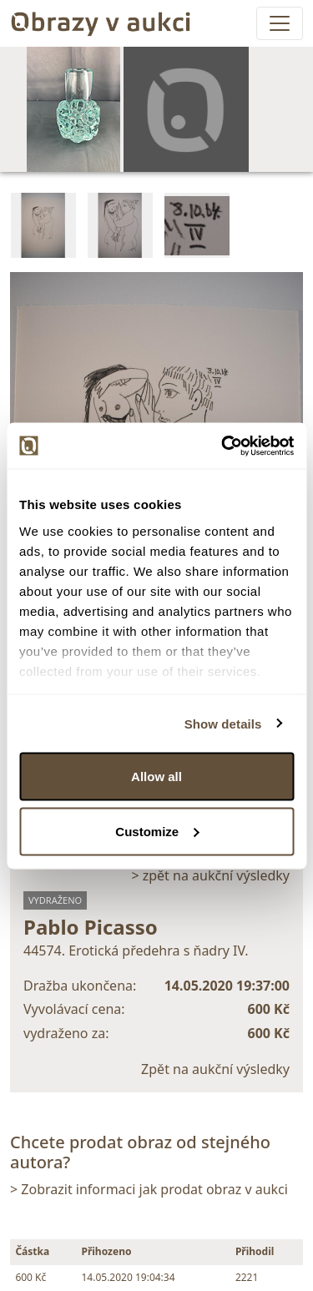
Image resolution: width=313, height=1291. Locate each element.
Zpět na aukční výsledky (215, 1069)
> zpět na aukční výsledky (210, 875)
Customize (157, 831)
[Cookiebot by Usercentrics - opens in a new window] (223, 445)
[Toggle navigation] (279, 23)
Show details (223, 723)
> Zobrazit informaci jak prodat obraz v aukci (149, 1189)
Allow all (156, 776)
